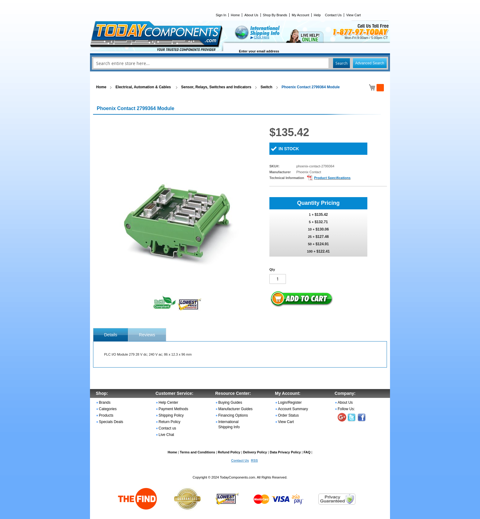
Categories (108, 409)
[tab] (110, 335)
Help (317, 15)
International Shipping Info (229, 424)
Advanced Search (369, 63)
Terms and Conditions (197, 452)
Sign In (221, 15)
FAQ (307, 452)
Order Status (288, 415)
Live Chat (166, 435)
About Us (251, 15)
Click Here (261, 37)
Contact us (167, 428)
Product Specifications (332, 178)
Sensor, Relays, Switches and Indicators (216, 87)
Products (106, 415)
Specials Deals (111, 422)
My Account (300, 15)
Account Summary (293, 409)
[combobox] (240, 63)
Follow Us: (346, 409)
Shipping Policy (171, 415)
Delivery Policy (255, 452)
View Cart (353, 15)
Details (110, 334)
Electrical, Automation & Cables (143, 87)
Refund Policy (229, 452)
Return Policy (169, 422)
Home (235, 15)
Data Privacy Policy (285, 452)
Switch (266, 87)
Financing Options (233, 415)
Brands (105, 402)
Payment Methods (173, 409)
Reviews (147, 334)
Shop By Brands (275, 15)
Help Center (168, 402)
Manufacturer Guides (235, 409)
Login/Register (290, 402)
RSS (254, 460)
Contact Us (333, 15)
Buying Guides (230, 402)
